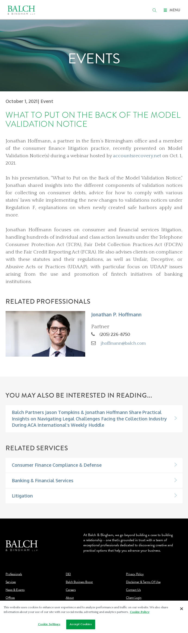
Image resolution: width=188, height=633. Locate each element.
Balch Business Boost (79, 582)
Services (11, 582)
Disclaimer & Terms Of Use (143, 582)
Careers (71, 590)
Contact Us (133, 590)
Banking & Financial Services (42, 480)
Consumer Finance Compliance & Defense (57, 465)
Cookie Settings (49, 624)
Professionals (14, 574)
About (70, 598)
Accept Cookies (81, 624)
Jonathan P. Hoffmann (116, 314)
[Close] (181, 609)
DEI (68, 574)
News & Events (15, 590)
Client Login (133, 598)
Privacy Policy (135, 574)
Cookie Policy (139, 612)
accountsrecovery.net (137, 156)
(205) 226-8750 (115, 334)
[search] (154, 10)
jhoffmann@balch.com (123, 343)
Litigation (22, 496)
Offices (10, 598)
